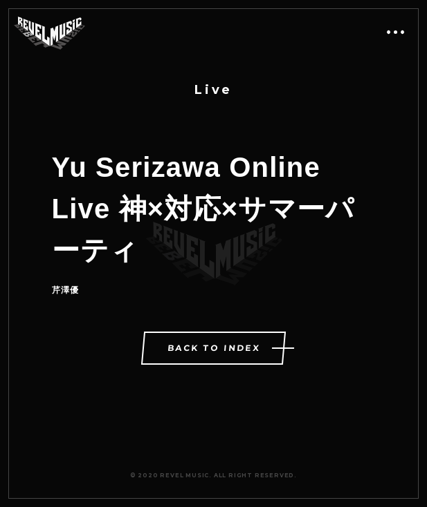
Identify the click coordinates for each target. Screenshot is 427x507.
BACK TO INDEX (214, 348)
